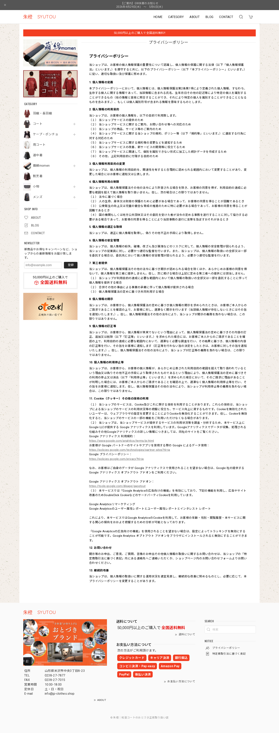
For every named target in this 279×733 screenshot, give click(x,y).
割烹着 (37, 176)
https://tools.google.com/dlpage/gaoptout (117, 486)
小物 (36, 186)
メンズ (37, 197)
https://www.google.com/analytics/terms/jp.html (121, 440)
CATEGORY (176, 17)
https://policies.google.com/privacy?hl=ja (116, 459)
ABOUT (194, 17)
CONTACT (226, 17)
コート (37, 124)
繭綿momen (41, 165)
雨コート (39, 145)
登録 (71, 265)
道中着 (37, 155)
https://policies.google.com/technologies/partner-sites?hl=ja (129, 450)
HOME (157, 17)
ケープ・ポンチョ (45, 134)
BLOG (209, 17)
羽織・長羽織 (42, 113)
